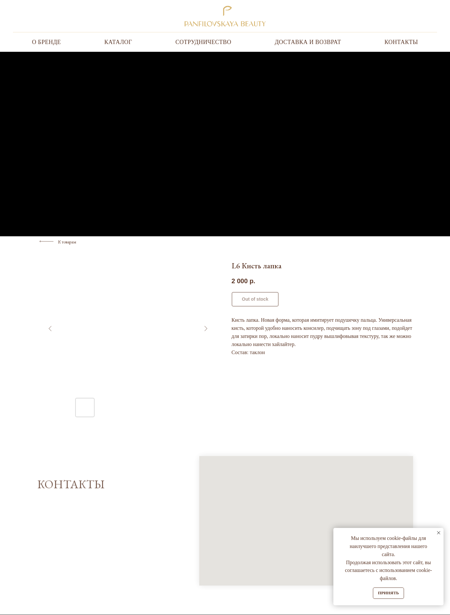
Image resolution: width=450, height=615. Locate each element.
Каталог (118, 42)
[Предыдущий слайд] (50, 328)
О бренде (46, 42)
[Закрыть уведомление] (438, 533)
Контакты (401, 42)
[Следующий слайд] (205, 328)
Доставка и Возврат (308, 42)
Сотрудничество (203, 42)
